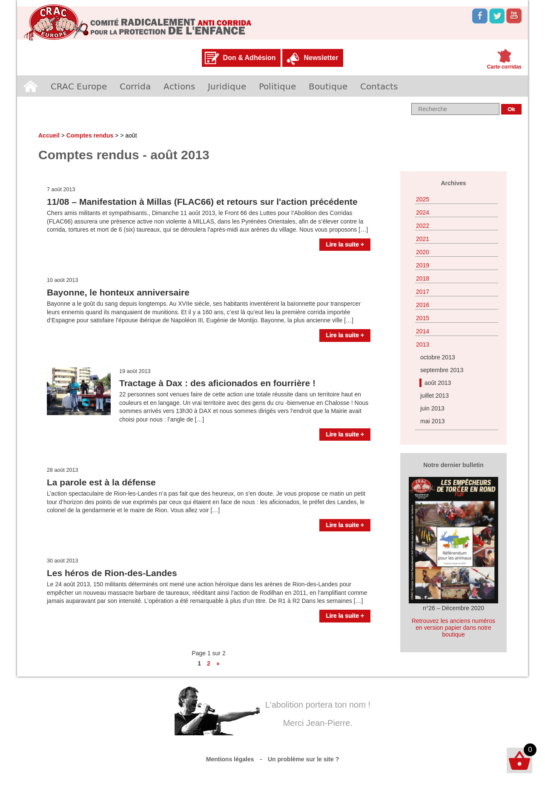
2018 (422, 278)
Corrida (135, 86)
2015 (422, 318)
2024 (422, 212)
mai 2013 (432, 421)
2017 (422, 291)
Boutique (328, 86)
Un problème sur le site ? (303, 759)
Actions (179, 86)
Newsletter (321, 57)
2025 (422, 199)
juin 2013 (432, 408)
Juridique (227, 86)
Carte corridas (504, 67)
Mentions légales (230, 759)
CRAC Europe (79, 86)
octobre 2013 (437, 357)
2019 (422, 265)
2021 (422, 238)
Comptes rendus (89, 135)
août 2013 (438, 382)
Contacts (379, 86)
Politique (277, 86)
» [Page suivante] (218, 663)
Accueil (30, 86)
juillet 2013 (434, 395)
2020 (422, 252)
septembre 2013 (441, 370)
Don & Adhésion (249, 57)
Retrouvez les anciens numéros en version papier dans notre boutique (453, 627)
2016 (422, 304)
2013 (422, 344)
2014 (422, 331)
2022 (422, 225)
